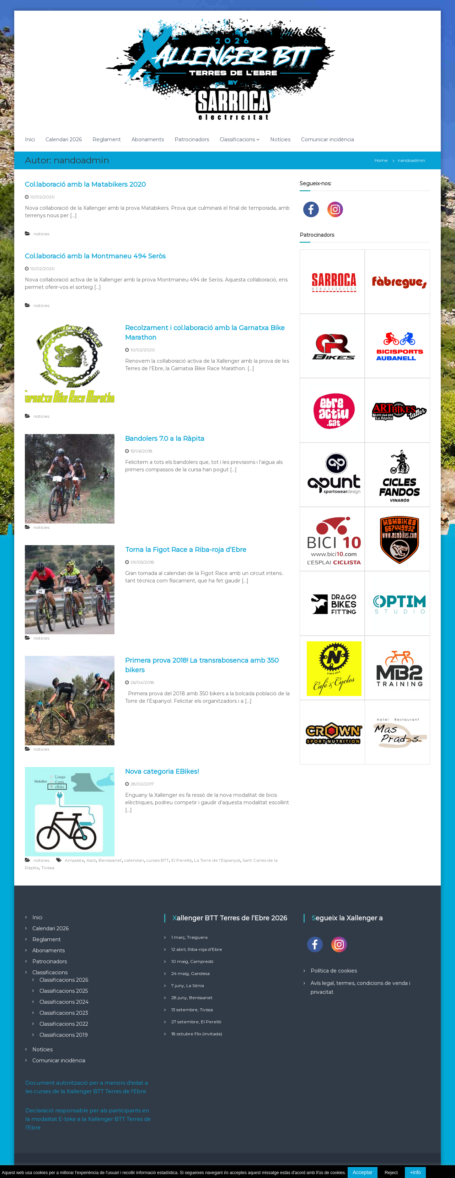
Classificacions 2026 (63, 980)
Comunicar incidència (327, 139)
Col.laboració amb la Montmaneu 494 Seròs (95, 256)
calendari (134, 860)
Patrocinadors (192, 139)
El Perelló (181, 860)
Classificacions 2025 (63, 991)
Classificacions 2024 (64, 1002)
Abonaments (148, 139)
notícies (41, 233)
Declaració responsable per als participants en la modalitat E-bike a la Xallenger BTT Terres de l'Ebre (88, 1119)
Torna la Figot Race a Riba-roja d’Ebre (185, 550)
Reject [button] (391, 1172)
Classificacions (237, 139)
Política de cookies (334, 971)
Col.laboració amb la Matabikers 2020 (85, 184)
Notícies (280, 139)
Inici (30, 139)
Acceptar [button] (362, 1172)
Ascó (91, 860)
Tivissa (47, 867)
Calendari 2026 (64, 139)
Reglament (106, 139)
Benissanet (110, 860)
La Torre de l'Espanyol (217, 860)
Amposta (74, 860)
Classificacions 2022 (63, 1024)
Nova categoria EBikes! (162, 772)
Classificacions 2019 (63, 1035)
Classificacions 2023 (63, 1013)
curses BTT (157, 860)
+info (415, 1172)
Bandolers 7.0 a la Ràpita (164, 439)
